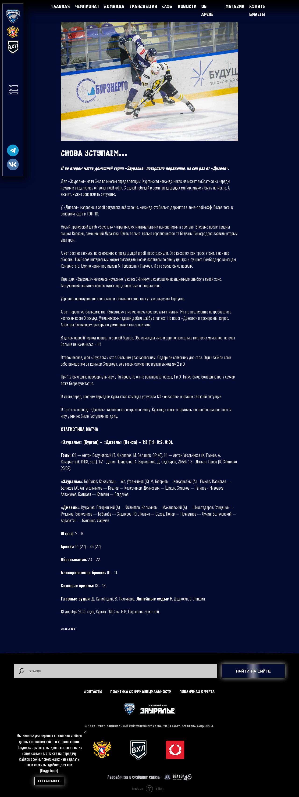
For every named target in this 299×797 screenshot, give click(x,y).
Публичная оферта (197, 691)
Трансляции (143, 6)
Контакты (93, 691)
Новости (187, 6)
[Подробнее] (49, 770)
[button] (13, 90)
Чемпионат (87, 6)
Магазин (235, 6)
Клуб (167, 6)
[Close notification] (85, 731)
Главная (60, 6)
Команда (114, 6)
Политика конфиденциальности (140, 691)
